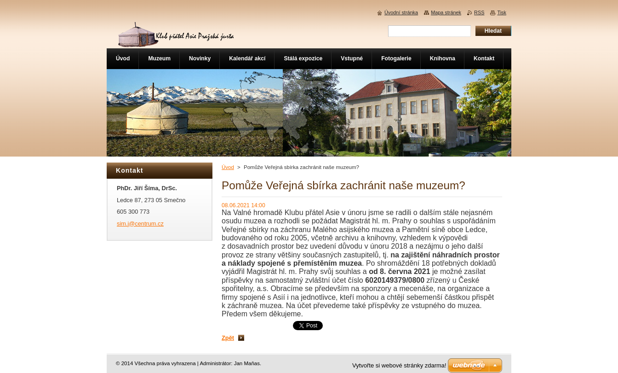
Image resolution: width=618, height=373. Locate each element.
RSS (479, 12)
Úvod (228, 167)
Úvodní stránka (401, 12)
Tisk (501, 12)
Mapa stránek (446, 12)
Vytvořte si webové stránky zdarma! (399, 365)
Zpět (228, 337)
